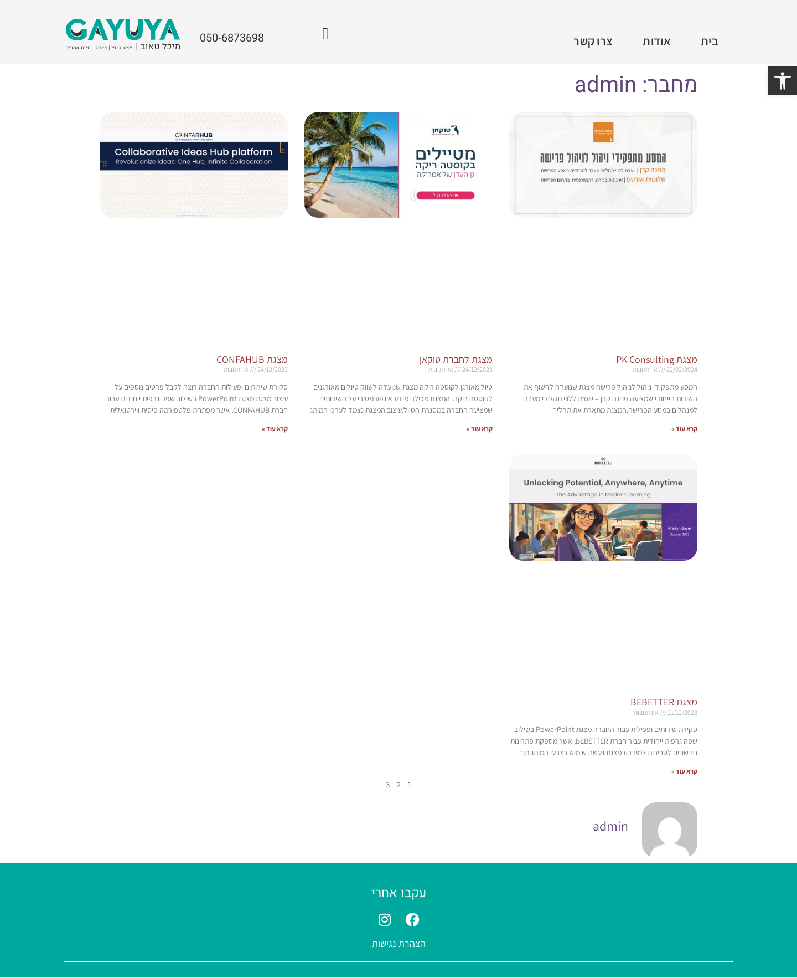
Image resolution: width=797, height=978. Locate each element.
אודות (657, 41)
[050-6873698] (325, 33)
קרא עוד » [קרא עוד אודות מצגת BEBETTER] (684, 771)
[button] (782, 80)
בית (709, 41)
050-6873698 (232, 38)
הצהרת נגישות (399, 944)
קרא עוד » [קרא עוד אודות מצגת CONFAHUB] (275, 428)
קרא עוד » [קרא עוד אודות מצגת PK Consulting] (684, 428)
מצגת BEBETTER (663, 701)
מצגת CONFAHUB (252, 359)
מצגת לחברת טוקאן (456, 359)
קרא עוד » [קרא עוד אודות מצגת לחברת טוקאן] (480, 428)
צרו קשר (593, 41)
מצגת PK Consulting (656, 359)
